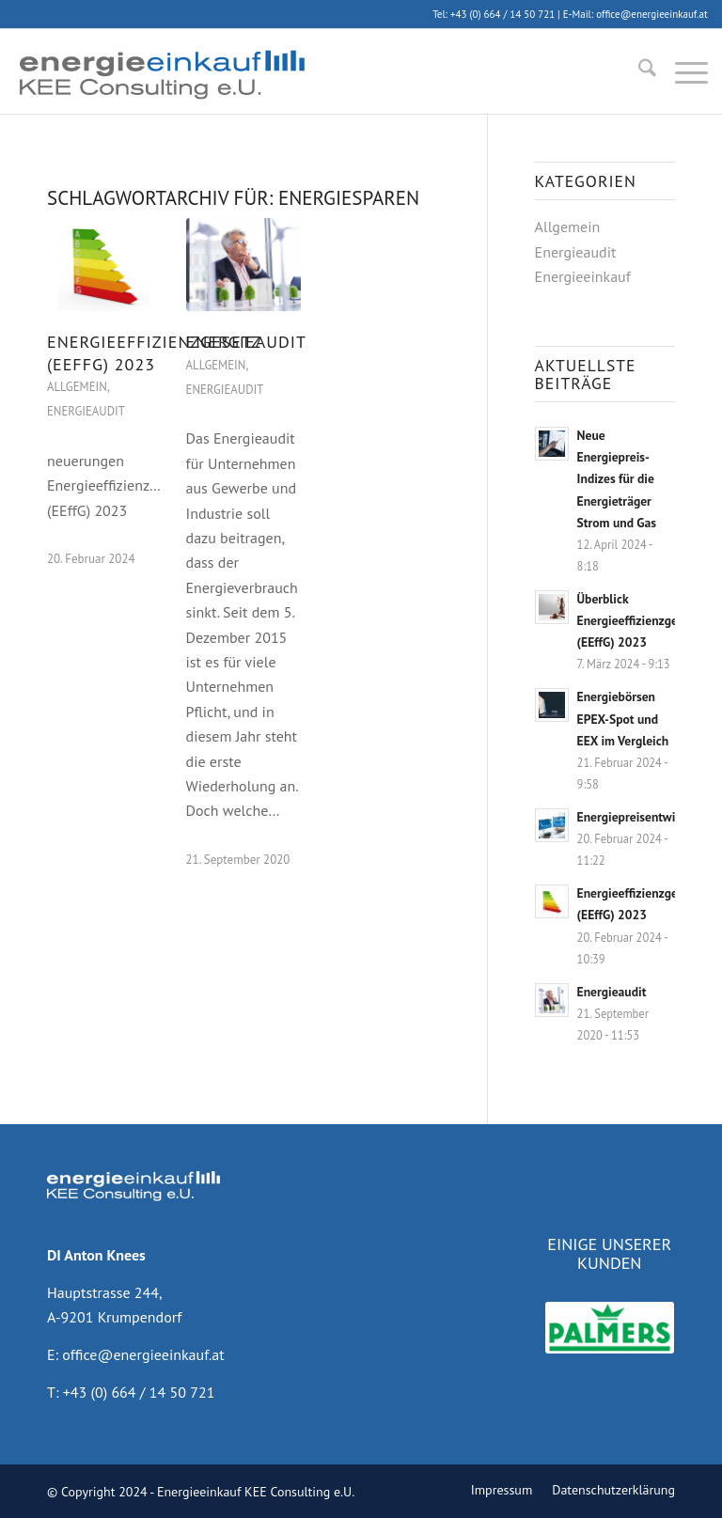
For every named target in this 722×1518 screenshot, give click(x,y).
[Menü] (682, 71)
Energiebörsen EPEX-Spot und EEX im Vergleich (622, 718)
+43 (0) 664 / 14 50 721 (502, 14)
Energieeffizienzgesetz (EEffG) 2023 (153, 352)
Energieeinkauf (583, 276)
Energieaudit (86, 411)
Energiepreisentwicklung (644, 816)
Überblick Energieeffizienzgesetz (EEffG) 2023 (638, 620)
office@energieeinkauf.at (651, 14)
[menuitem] (638, 71)
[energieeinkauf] (161, 71)
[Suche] (638, 71)
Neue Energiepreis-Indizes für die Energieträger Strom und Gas (616, 478)
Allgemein (77, 387)
